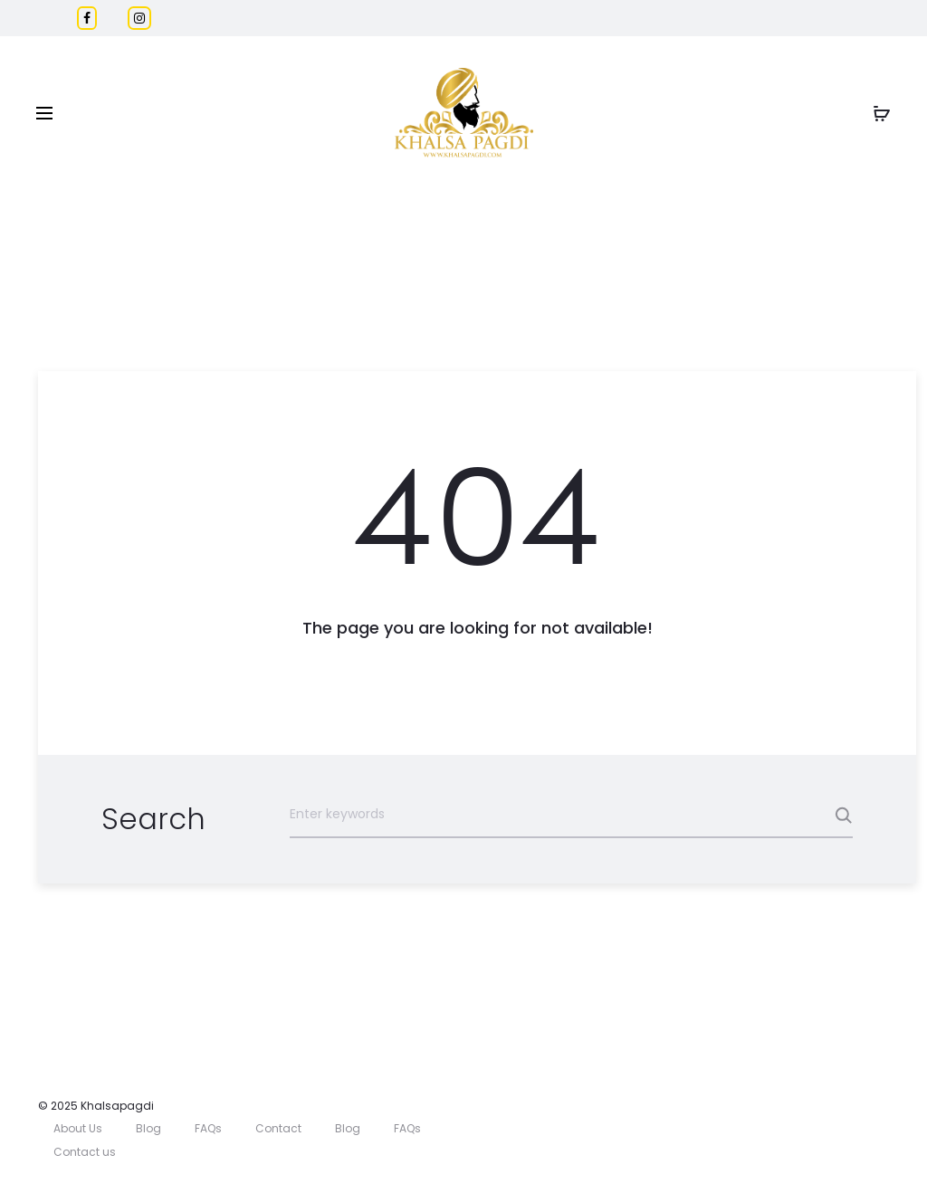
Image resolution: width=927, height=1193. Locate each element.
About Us (77, 1128)
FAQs (208, 1128)
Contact (278, 1128)
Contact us (84, 1152)
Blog (148, 1128)
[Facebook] (87, 18)
